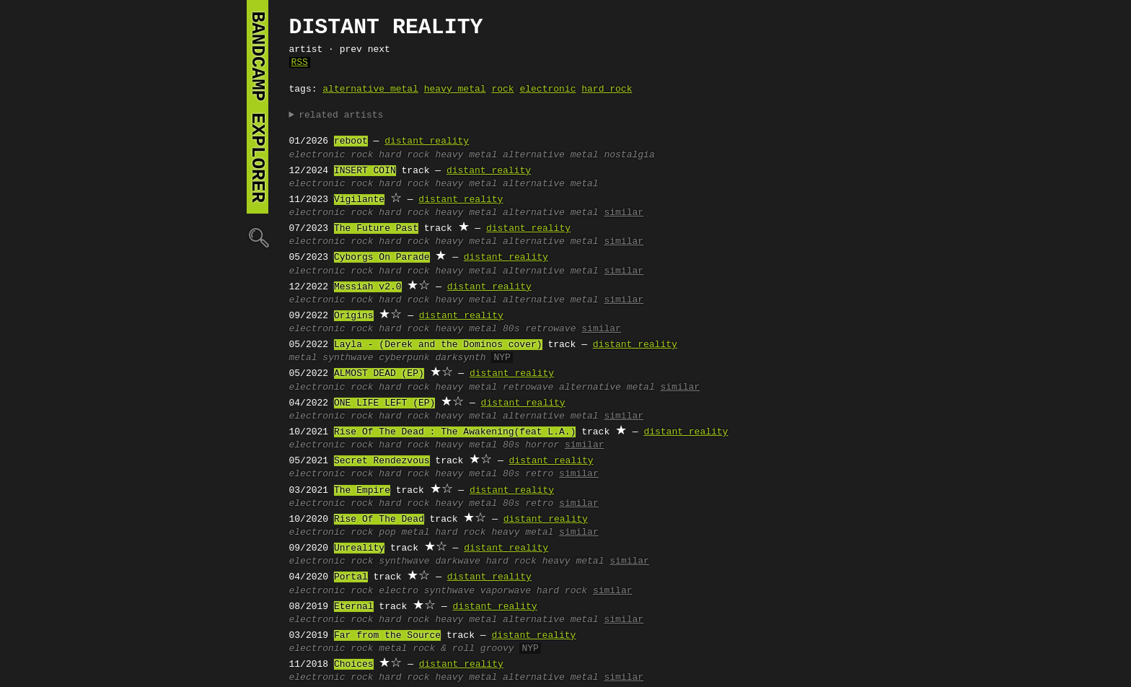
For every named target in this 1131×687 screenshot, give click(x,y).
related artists (341, 115)
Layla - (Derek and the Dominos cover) (438, 344)
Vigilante (359, 199)
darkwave (457, 561)
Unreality (359, 548)
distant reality (426, 141)
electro (398, 591)
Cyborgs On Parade (382, 257)
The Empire (362, 490)
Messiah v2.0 (368, 287)
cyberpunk (404, 357)
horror (542, 445)
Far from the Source (387, 635)
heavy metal (455, 89)
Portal (351, 577)
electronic (547, 89)
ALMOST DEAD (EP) (379, 373)
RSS (299, 62)
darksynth (460, 357)
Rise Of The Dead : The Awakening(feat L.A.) (455, 432)
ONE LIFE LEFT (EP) (384, 403)
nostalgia (629, 155)
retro (539, 474)
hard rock (606, 89)
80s (511, 329)
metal (303, 357)
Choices (354, 664)
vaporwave (505, 591)
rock (502, 89)
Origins (354, 316)
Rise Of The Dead (379, 519)
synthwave (347, 357)
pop (387, 532)
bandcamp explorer (257, 107)
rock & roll (444, 648)
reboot (351, 141)
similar (623, 212)
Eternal (354, 606)
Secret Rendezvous (382, 461)
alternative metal (370, 89)
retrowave (550, 329)
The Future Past (376, 228)
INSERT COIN (365, 171)
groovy (497, 648)
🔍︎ (257, 237)
